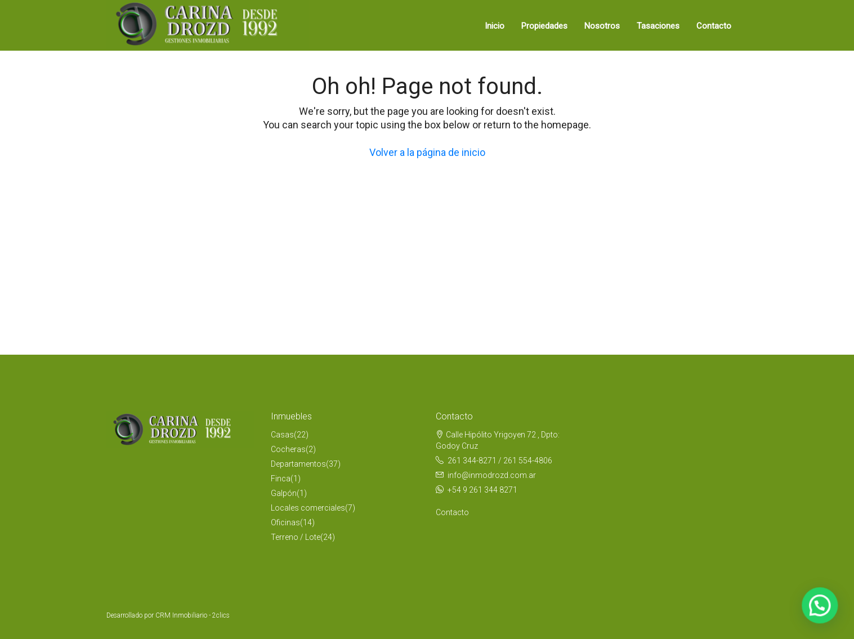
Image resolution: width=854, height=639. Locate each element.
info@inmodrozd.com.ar (492, 475)
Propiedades (544, 26)
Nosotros (602, 26)
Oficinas (285, 522)
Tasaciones (658, 26)
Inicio (494, 26)
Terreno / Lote (295, 537)
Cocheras (288, 449)
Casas (282, 434)
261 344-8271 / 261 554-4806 (500, 460)
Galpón (284, 493)
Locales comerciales (308, 507)
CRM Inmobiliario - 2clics (192, 615)
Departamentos (298, 463)
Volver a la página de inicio (427, 152)
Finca (280, 478)
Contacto (713, 26)
